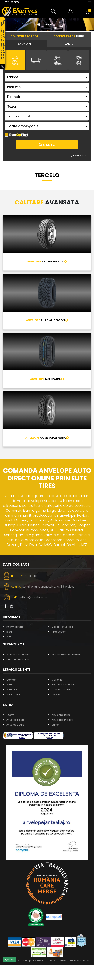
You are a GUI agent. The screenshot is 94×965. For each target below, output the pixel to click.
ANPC (9, 684)
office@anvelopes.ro (34, 597)
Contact (11, 679)
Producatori (59, 631)
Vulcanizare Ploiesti (18, 654)
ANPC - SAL (13, 689)
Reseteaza (78, 155)
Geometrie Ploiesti (17, 659)
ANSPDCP (57, 694)
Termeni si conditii (63, 684)
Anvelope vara (15, 724)
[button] (54, 11)
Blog (9, 631)
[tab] (25, 44)
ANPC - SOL (13, 694)
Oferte (10, 715)
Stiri (8, 636)
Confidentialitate (62, 689)
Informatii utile (15, 627)
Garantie (57, 679)
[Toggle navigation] (89, 2)
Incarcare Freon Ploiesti (66, 654)
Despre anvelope (62, 627)
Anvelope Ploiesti (62, 720)
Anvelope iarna (61, 715)
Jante (55, 724)
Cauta (47, 144)
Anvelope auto (15, 720)
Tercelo (49, 24)
